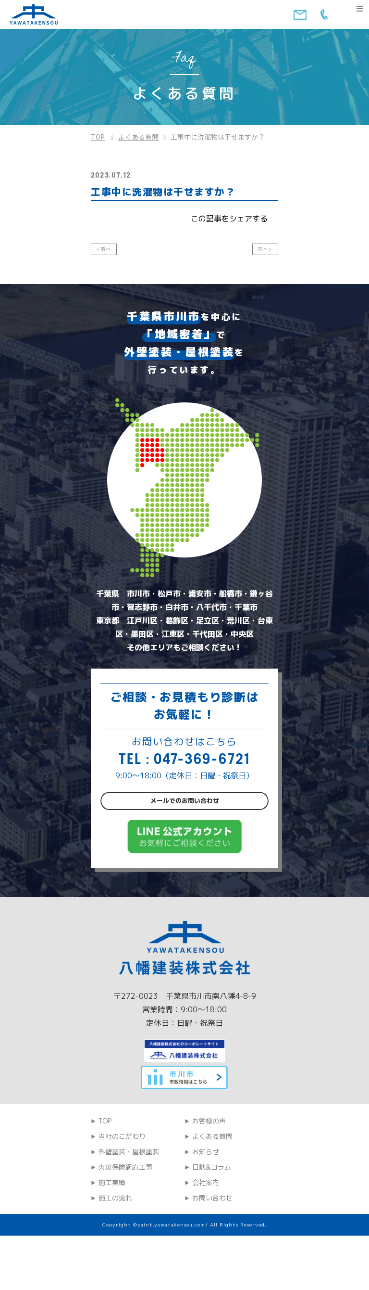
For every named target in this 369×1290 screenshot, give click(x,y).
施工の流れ (115, 1233)
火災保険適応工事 (125, 1202)
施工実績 (111, 1217)
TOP (98, 137)
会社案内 (205, 1217)
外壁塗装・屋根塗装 (128, 1186)
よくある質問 (138, 137)
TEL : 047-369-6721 (185, 765)
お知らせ (205, 1186)
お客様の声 (209, 1156)
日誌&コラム (211, 1202)
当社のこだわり (122, 1171)
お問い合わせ (212, 1233)
